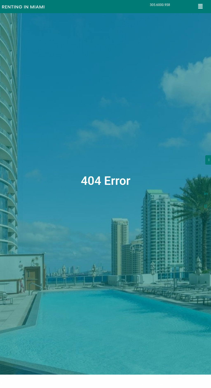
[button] (200, 6)
